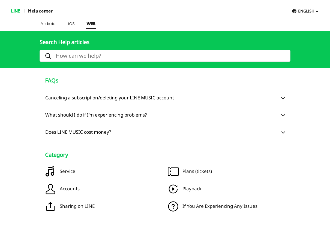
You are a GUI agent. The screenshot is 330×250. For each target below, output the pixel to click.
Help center (40, 11)
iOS (71, 24)
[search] (165, 56)
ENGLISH (306, 11)
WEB (90, 24)
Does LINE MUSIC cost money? (78, 132)
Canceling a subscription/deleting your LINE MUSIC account (109, 97)
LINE (15, 11)
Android (48, 24)
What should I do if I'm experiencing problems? (96, 115)
